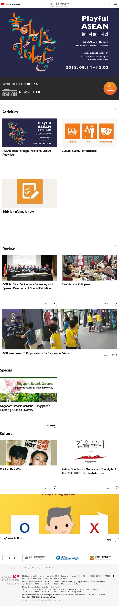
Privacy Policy (24, 567)
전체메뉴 (115, 4)
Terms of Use (11, 567)
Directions (49, 567)
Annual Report (37, 567)
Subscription (110, 91)
